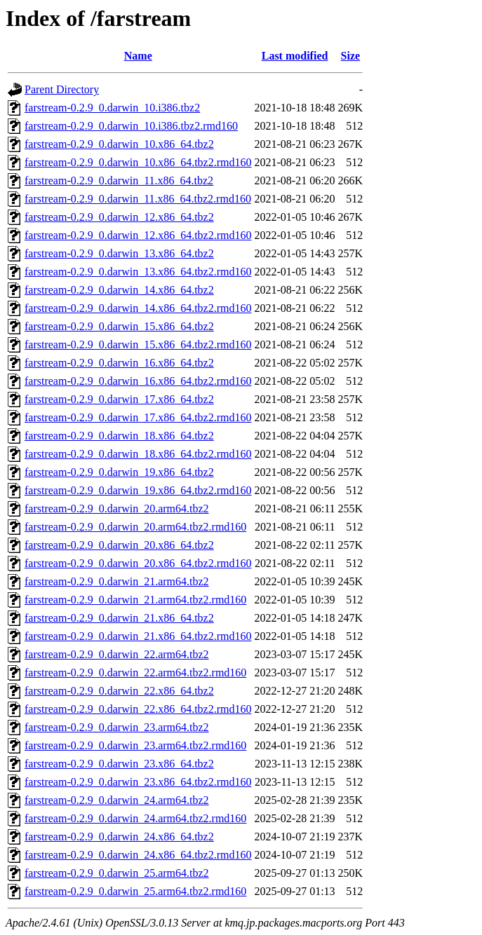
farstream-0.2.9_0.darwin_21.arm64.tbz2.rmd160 (135, 600)
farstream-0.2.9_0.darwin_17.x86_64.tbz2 (119, 399)
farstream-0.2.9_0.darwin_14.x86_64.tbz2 (119, 290)
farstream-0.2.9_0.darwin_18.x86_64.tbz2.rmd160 (138, 454)
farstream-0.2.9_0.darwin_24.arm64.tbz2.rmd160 (135, 818)
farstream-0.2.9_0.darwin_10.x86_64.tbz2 (119, 144)
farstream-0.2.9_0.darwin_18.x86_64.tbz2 (119, 436)
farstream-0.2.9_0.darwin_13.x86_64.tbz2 (119, 253)
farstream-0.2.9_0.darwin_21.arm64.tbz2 (117, 581)
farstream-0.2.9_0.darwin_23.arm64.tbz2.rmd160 (135, 745)
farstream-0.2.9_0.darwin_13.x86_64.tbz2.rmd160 (138, 272)
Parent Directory (62, 89)
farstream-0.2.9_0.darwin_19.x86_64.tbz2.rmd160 (138, 490)
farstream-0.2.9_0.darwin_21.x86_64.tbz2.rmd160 (138, 636)
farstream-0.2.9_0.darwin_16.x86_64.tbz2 (119, 363)
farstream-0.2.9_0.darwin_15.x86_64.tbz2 (119, 326)
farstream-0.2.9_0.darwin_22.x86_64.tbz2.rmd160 (138, 709)
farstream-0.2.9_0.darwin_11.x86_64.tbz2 (119, 180)
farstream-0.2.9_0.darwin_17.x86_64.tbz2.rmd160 (138, 417)
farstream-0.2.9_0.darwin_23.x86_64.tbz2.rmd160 (138, 782)
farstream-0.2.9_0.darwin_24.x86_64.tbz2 (119, 836)
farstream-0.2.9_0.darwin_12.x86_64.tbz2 (119, 217)
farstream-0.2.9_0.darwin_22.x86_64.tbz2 (119, 691)
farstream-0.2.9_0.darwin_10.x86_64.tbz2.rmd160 (138, 162)
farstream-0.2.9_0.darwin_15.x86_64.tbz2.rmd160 (138, 344)
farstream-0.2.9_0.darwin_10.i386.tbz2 (112, 108)
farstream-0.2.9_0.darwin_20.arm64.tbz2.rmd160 (135, 527)
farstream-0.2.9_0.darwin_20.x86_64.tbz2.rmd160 (138, 563)
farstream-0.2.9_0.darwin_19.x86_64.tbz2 (119, 472)
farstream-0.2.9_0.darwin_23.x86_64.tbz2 (119, 764)
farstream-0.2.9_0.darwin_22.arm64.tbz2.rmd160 (135, 672)
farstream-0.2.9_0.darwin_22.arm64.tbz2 (117, 654)
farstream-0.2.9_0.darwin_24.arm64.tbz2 (117, 800)
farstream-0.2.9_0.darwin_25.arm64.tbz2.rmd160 (135, 891)
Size (351, 56)
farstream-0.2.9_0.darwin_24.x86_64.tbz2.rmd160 (138, 855)
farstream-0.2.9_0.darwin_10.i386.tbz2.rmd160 (131, 126)
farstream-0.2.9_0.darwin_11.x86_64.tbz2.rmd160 (138, 199)
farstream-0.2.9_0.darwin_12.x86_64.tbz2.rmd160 (138, 235)
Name (138, 56)
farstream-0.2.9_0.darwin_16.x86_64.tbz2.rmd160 (138, 381)
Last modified (295, 56)
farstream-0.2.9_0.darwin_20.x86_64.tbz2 (119, 545)
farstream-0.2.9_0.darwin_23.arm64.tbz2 (117, 727)
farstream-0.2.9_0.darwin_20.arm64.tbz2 (117, 508)
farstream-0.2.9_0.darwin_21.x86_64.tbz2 (119, 618)
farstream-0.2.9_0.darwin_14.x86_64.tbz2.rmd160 (138, 308)
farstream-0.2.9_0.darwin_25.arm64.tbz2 (117, 873)
